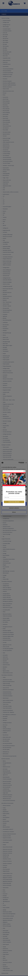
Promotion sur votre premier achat (14, 492)
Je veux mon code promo (14, 501)
